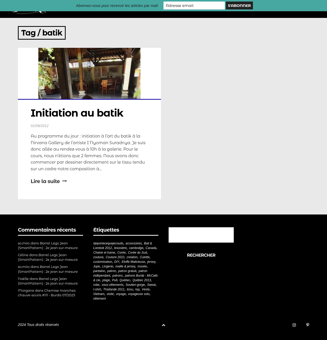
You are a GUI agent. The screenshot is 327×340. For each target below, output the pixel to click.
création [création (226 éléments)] (132, 257)
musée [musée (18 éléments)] (142, 266)
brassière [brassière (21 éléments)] (120, 248)
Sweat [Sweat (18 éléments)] (151, 285)
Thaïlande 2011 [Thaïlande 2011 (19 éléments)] (113, 289)
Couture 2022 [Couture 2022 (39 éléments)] (115, 257)
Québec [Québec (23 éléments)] (125, 280)
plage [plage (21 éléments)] (106, 280)
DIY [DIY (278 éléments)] (116, 262)
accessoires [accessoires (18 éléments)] (133, 243)
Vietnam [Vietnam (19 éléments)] (98, 294)
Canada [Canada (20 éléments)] (151, 248)
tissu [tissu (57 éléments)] (130, 289)
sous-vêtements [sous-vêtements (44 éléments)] (112, 285)
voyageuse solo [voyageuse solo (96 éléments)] (138, 294)
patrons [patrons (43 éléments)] (117, 275)
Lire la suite (49, 181)
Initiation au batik (77, 113)
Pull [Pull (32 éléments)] (114, 280)
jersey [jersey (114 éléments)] (151, 262)
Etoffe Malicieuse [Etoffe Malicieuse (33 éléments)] (133, 262)
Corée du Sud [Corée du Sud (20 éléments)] (137, 252)
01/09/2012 (40, 126)
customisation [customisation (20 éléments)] (102, 262)
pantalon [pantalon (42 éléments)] (99, 271)
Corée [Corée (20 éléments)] (121, 252)
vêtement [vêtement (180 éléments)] (99, 298)
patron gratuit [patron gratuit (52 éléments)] (127, 271)
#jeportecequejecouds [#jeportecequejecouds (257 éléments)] (108, 243)
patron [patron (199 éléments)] (111, 271)
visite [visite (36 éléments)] (110, 294)
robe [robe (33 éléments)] (96, 285)
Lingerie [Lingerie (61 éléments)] (107, 266)
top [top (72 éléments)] (137, 289)
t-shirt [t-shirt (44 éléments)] (97, 289)
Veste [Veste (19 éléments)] (145, 289)
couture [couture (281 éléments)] (98, 257)
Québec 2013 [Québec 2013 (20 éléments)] (142, 280)
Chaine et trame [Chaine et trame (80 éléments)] (104, 252)
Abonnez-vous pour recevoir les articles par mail (117, 5)
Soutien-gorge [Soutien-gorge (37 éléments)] (135, 285)
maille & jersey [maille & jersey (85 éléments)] (125, 266)
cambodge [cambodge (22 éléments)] (136, 248)
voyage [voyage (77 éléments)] (121, 294)
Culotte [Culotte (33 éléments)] (144, 257)
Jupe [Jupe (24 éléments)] (96, 266)
